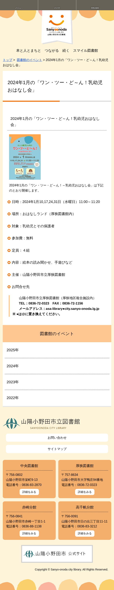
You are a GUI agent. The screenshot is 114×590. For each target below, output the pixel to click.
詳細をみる (29, 491)
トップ (7, 60)
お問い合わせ (57, 437)
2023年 (13, 382)
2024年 (13, 366)
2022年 (13, 398)
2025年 (13, 350)
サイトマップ (57, 449)
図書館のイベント (29, 60)
